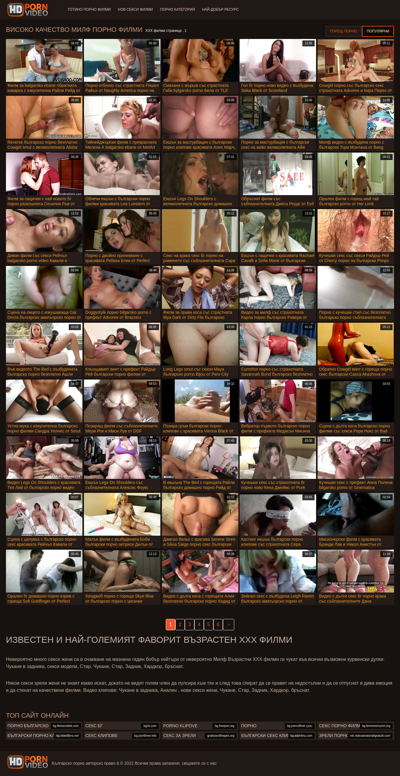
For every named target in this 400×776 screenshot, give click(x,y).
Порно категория (177, 9)
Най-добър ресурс (220, 9)
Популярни (378, 31)
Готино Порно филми (89, 9)
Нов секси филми (135, 9)
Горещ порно (343, 31)
